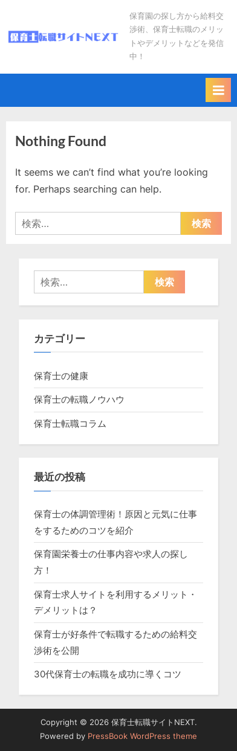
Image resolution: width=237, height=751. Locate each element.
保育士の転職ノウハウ (79, 399)
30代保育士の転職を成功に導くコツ (107, 674)
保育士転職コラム (70, 423)
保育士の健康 (61, 376)
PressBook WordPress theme (142, 736)
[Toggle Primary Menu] (218, 90)
